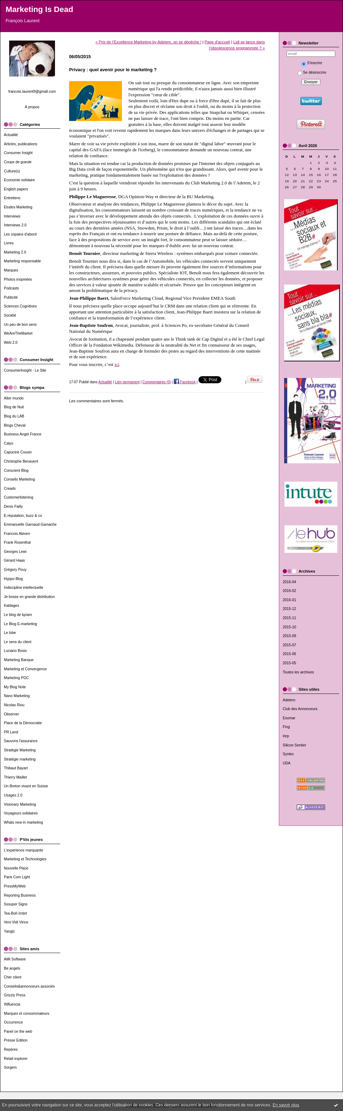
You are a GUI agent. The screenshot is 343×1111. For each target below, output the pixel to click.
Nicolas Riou (14, 705)
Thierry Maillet (15, 777)
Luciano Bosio (15, 651)
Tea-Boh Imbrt (15, 913)
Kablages (11, 606)
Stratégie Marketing (20, 750)
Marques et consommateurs (26, 1013)
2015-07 (289, 645)
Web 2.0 (11, 342)
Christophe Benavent (21, 461)
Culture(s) (12, 171)
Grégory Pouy (15, 570)
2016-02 (289, 591)
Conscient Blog (16, 470)
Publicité (11, 297)
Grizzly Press (14, 995)
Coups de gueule (18, 162)
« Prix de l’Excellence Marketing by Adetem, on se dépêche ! (148, 42)
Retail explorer (15, 1059)
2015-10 (289, 627)
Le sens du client (17, 642)
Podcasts (11, 288)
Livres (9, 243)
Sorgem (10, 1067)
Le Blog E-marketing (20, 624)
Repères (11, 1049)
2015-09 (289, 636)
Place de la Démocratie (23, 723)
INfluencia (12, 1004)
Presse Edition (15, 1040)
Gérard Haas (14, 560)
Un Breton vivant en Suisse (26, 786)
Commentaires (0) (156, 382)
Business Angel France (22, 434)
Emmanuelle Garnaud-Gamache (30, 524)
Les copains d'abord (20, 234)
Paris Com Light (17, 877)
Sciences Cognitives (20, 306)
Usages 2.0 (13, 795)
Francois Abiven (17, 534)
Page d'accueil (217, 42)
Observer (11, 714)
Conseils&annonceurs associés (29, 986)
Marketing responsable (22, 261)
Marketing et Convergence (25, 669)
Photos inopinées (18, 279)
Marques (11, 270)
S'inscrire (311, 63)
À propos (32, 107)
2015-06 (289, 654)
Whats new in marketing (23, 822)
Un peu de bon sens (20, 324)
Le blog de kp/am (18, 615)
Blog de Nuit (14, 407)
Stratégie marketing (20, 759)
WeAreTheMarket (18, 333)
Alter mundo (14, 398)
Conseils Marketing (19, 479)
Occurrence (13, 1022)
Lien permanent (127, 382)
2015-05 (289, 663)
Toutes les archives (298, 672)
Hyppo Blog (13, 579)
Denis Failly (13, 506)
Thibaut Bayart (16, 768)
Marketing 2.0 (15, 252)
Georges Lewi (15, 552)
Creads (10, 488)
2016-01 (289, 600)
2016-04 (289, 582)
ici (117, 364)
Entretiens (12, 198)
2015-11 (289, 618)
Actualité (11, 135)
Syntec (288, 754)
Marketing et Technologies (25, 859)
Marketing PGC (16, 678)
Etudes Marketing (18, 207)
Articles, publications (20, 144)
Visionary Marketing (20, 804)
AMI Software (15, 959)
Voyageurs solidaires (21, 813)
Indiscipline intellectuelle (23, 588)
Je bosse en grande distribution (29, 597)
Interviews (12, 216)
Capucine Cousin (18, 452)
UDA (286, 763)
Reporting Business (20, 895)
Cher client (13, 977)
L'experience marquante (23, 850)
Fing (286, 727)
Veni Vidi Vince (16, 922)
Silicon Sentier (294, 745)
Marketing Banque (18, 660)
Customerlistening (18, 497)
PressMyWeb (15, 886)
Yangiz (9, 931)
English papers (16, 189)
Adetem (289, 700)
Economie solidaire (19, 180)
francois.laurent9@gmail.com (32, 91)
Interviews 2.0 (15, 225)
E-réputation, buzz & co (23, 516)
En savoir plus (285, 1105)
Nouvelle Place (16, 868)
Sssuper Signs (15, 904)
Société (10, 315)
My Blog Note (15, 687)
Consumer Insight (18, 153)
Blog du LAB (14, 416)
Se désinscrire (312, 72)
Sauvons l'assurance (21, 741)
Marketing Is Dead (39, 9)
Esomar (289, 718)
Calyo (8, 443)
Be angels (12, 968)
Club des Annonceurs (300, 709)
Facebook (185, 382)
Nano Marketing (17, 696)
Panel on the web (18, 1031)
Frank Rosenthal (17, 542)
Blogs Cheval (14, 425)
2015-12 (289, 609)
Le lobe (10, 633)
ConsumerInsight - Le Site (25, 370)
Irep (286, 736)
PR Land (11, 732)
